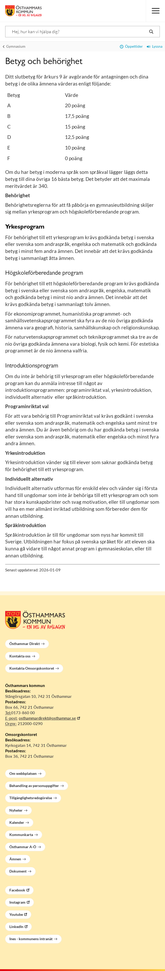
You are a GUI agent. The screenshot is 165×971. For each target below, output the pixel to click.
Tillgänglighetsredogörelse (30, 798)
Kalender (16, 822)
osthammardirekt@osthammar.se (47, 718)
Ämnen (15, 859)
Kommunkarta (21, 834)
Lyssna (154, 46)
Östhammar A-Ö (22, 847)
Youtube (16, 914)
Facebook (17, 890)
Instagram (17, 902)
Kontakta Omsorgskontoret (31, 668)
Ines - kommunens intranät (30, 939)
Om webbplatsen (23, 773)
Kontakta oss (19, 656)
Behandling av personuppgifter (34, 785)
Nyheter (16, 810)
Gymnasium (14, 46)
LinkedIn (16, 926)
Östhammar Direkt (24, 643)
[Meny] (155, 11)
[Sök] (82, 31)
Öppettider (131, 46)
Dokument (18, 871)
